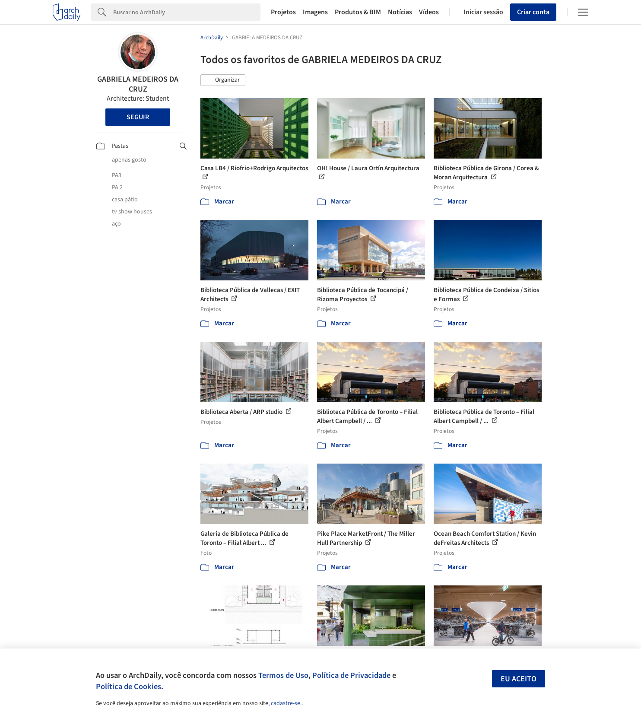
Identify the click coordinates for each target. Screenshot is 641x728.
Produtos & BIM (358, 12)
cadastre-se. (286, 703)
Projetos (283, 12)
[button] (222, 80)
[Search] (186, 12)
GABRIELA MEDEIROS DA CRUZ (137, 84)
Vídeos (429, 12)
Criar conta (533, 12)
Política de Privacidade (351, 675)
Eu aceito (518, 679)
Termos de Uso (283, 675)
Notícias (400, 12)
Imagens (315, 12)
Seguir (138, 117)
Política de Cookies (128, 686)
